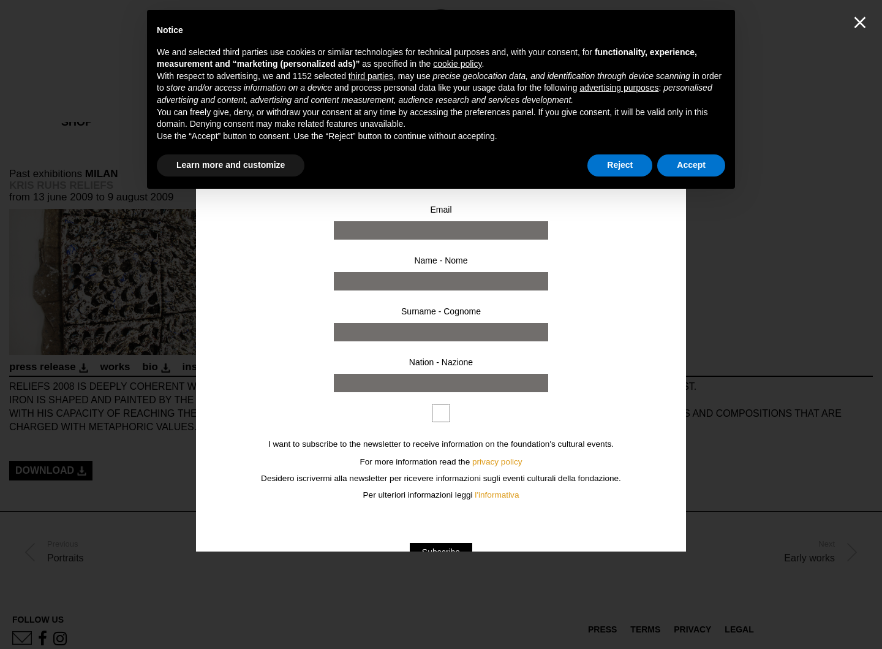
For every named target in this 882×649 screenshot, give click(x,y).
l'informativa (497, 494)
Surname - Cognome (441, 311)
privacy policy (497, 461)
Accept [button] (691, 165)
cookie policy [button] (457, 64)
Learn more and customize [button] (230, 165)
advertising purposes (618, 88)
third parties (371, 76)
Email (440, 209)
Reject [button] (620, 165)
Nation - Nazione (441, 362)
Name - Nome (440, 260)
